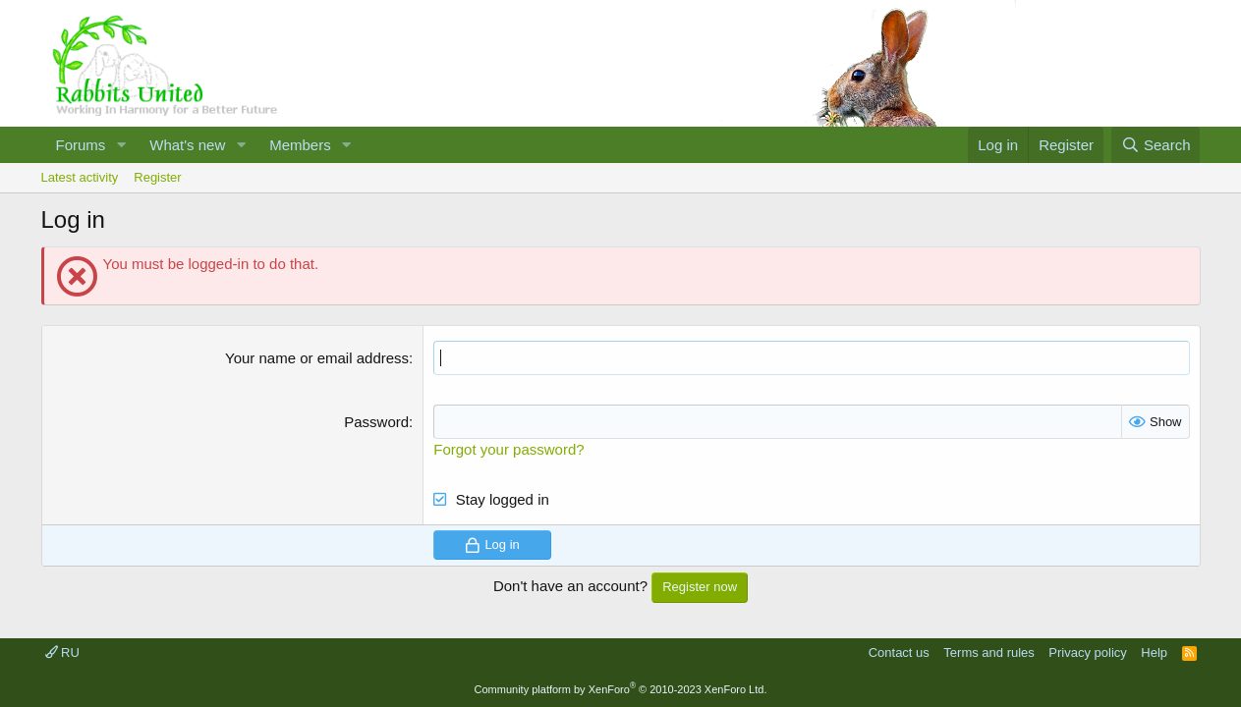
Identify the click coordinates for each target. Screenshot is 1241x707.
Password (376, 421)
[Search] (1156, 145)
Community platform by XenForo (621, 689)
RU (62, 652)
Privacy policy (1087, 652)
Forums (81, 144)
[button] (121, 145)
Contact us (899, 652)
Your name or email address (317, 358)
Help (1154, 652)
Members (300, 144)
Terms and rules (988, 652)
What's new (187, 144)
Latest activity (80, 177)
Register (157, 177)
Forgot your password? (508, 449)
